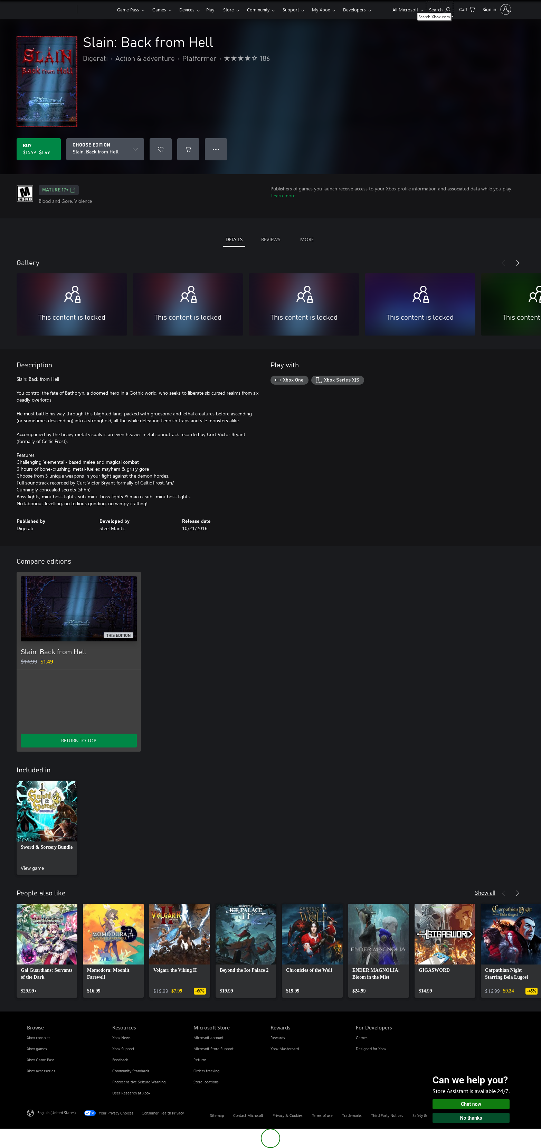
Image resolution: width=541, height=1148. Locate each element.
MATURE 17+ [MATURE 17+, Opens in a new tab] (58, 190)
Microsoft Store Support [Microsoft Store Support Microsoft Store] (213, 1048)
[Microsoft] (50, 9)
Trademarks (352, 1115)
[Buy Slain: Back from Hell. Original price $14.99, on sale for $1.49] (39, 149)
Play (210, 9)
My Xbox (321, 9)
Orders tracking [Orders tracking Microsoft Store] (206, 1071)
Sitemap (217, 1115)
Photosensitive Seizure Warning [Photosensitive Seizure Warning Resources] (138, 1082)
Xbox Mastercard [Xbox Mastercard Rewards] (284, 1048)
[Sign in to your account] (496, 9)
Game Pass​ (128, 9)
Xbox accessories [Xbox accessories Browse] (41, 1071)
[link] (47, 828)
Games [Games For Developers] (362, 1037)
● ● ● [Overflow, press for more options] (216, 149)
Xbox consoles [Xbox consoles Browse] (38, 1037)
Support (291, 9)
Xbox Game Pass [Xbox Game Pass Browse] (41, 1059)
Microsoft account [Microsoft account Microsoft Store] (208, 1037)
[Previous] (504, 263)
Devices (186, 9)
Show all (485, 892)
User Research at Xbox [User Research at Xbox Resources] (131, 1093)
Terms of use (322, 1115)
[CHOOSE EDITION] (105, 149)
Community (258, 9)
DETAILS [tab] (234, 239)
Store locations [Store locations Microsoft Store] (206, 1082)
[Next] (517, 263)
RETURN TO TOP (78, 740)
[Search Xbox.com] (439, 9)
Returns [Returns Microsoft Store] (200, 1059)
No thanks (471, 1118)
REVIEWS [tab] (270, 239)
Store (228, 9)
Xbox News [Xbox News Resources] (121, 1037)
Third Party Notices (387, 1115)
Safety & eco (423, 1115)
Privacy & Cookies (288, 1115)
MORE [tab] (307, 239)
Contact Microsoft (248, 1115)
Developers (354, 9)
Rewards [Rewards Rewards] (277, 1037)
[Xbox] (96, 9)
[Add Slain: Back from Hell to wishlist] (161, 149)
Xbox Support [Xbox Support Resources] (123, 1048)
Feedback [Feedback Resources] (120, 1059)
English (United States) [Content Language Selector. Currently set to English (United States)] (56, 1112)
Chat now (471, 1104)
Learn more (283, 195)
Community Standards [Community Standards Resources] (130, 1071)
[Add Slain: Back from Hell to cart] (188, 149)
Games (159, 9)
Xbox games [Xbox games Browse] (37, 1048)
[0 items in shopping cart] (467, 9)
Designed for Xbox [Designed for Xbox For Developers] (371, 1048)
